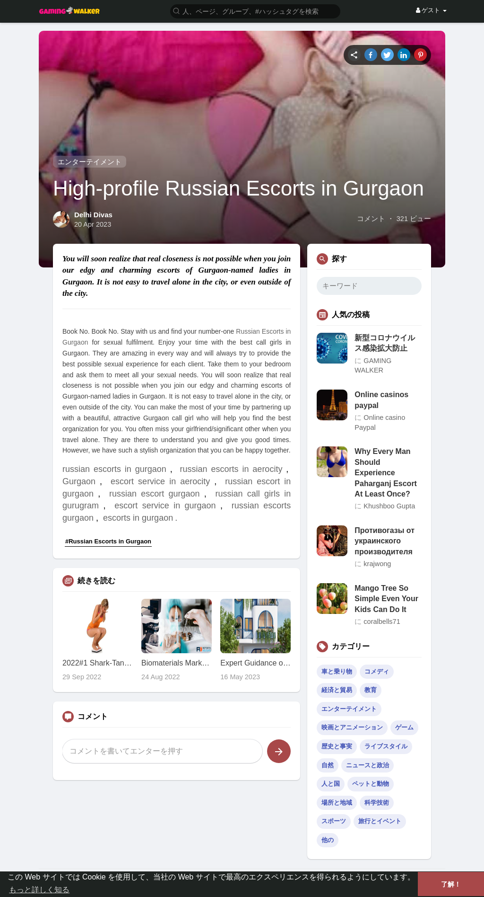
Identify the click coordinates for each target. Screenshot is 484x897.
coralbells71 (381, 621)
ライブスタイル (385, 746)
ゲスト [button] (431, 10)
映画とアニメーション (352, 727)
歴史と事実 (336, 746)
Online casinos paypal (381, 400)
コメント (371, 218)
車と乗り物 (336, 671)
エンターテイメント (89, 162)
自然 (327, 765)
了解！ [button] (451, 884)
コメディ (376, 671)
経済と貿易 (336, 689)
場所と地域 (336, 802)
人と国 (330, 783)
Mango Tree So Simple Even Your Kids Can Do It (386, 598)
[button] (255, 10)
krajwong (377, 564)
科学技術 (376, 802)
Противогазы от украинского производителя (384, 541)
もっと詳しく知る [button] (39, 890)
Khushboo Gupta (389, 506)
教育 (370, 689)
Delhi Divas (93, 215)
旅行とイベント (379, 821)
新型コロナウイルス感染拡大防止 (384, 343)
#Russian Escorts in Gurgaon (108, 541)
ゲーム (404, 727)
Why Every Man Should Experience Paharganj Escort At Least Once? (385, 472)
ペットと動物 (370, 783)
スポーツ (333, 821)
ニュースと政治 (367, 765)
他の (327, 840)
